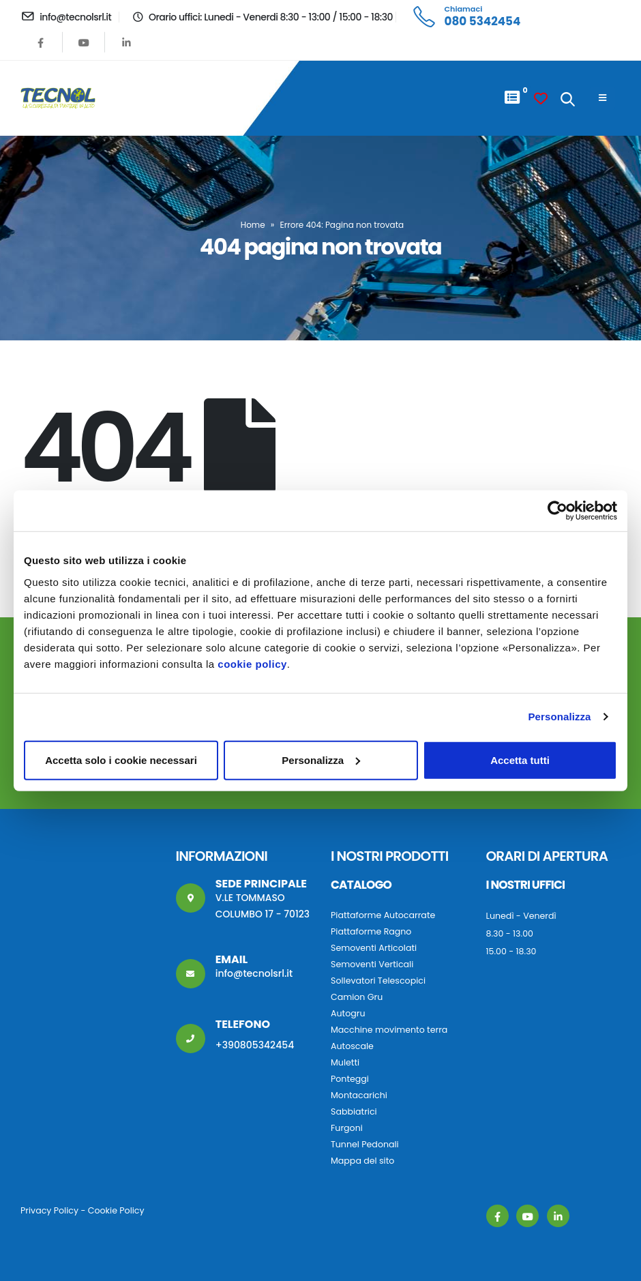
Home (253, 225)
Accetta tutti (520, 759)
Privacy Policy (49, 1210)
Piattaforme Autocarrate (383, 915)
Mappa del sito (362, 1160)
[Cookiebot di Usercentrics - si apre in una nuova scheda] (557, 511)
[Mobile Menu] (602, 98)
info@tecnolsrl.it (254, 973)
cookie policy (252, 663)
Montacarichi (359, 1095)
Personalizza (559, 716)
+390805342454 (255, 1045)
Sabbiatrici (354, 1111)
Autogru (348, 1013)
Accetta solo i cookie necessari (121, 759)
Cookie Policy (116, 1210)
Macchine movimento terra (389, 1029)
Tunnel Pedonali (365, 1144)
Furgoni (347, 1128)
